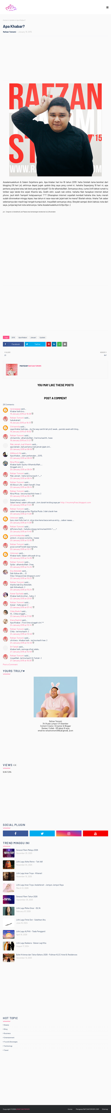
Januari (33, 337)
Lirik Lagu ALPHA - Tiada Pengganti (30, 931)
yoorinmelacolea (17, 535)
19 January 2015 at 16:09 (21, 414)
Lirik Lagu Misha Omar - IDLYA (28, 908)
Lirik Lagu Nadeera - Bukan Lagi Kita (31, 943)
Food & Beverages (10, 1042)
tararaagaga (15, 409)
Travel (6, 1050)
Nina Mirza (14, 462)
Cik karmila (15, 426)
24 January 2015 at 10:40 (21, 634)
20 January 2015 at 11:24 (21, 505)
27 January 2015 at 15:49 (21, 651)
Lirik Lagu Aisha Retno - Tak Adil (29, 861)
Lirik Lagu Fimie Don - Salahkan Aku (31, 920)
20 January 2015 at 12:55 (21, 540)
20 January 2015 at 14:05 (21, 558)
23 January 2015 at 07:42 (21, 607)
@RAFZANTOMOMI (23, 1109)
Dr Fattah (14, 646)
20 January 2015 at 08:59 (21, 449)
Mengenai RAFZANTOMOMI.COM (87, 1109)
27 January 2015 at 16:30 (21, 660)
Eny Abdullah (16, 571)
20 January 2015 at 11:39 (21, 522)
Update (12, 20)
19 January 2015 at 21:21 (20, 440)
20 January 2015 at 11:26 (21, 513)
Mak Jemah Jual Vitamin (21, 444)
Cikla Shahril (15, 611)
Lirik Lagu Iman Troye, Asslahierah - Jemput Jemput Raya (40, 885)
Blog (5, 1029)
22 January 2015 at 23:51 (21, 598)
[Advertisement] (57, 58)
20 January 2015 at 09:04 (21, 469)
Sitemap (105, 1109)
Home (5, 20)
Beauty (6, 1025)
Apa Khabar (22, 337)
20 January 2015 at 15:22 (21, 578)
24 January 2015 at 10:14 (21, 625)
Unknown (14, 517)
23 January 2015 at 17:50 (21, 616)
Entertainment (9, 1037)
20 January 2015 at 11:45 (21, 531)
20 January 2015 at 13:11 (20, 549)
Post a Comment (10, 664)
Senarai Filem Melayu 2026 (27, 850)
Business (7, 1033)
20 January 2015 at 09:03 (21, 458)
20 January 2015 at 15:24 (21, 589)
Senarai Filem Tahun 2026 (26, 896)
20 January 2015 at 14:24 (21, 567)
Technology (8, 1046)
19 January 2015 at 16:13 (20, 422)
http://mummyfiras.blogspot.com (76, 502)
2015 (13, 337)
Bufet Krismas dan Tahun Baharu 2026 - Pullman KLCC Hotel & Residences (46, 954)
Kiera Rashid (15, 620)
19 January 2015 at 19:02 (21, 431)
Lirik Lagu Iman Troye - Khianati (29, 873)
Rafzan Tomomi (9, 32)
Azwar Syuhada (16, 593)
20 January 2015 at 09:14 (21, 478)
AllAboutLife (15, 453)
